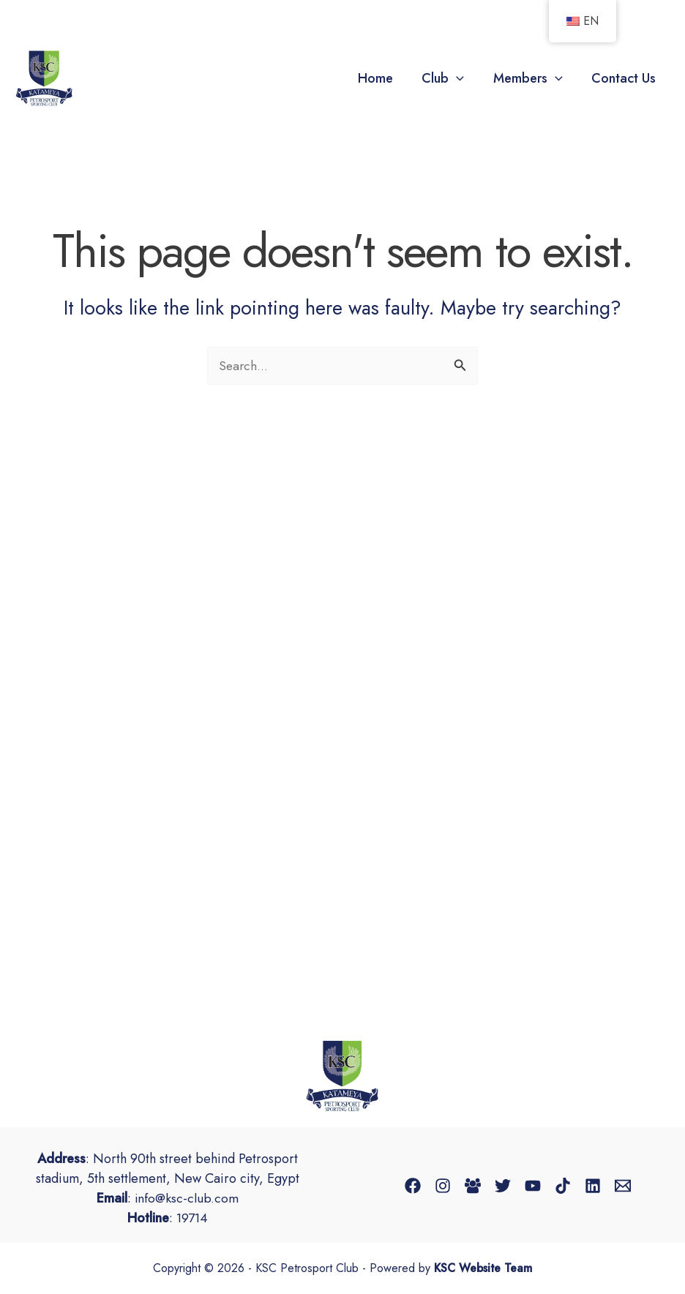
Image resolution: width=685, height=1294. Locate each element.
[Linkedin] (593, 1186)
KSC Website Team (483, 1268)
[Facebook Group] (473, 1186)
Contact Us (625, 78)
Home (384, 78)
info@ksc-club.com (187, 1198)
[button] (463, 78)
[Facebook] (413, 1186)
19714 (192, 1217)
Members (531, 78)
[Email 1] (623, 1186)
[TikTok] (563, 1186)
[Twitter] (503, 1186)
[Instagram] (443, 1186)
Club (449, 78)
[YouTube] (533, 1186)
